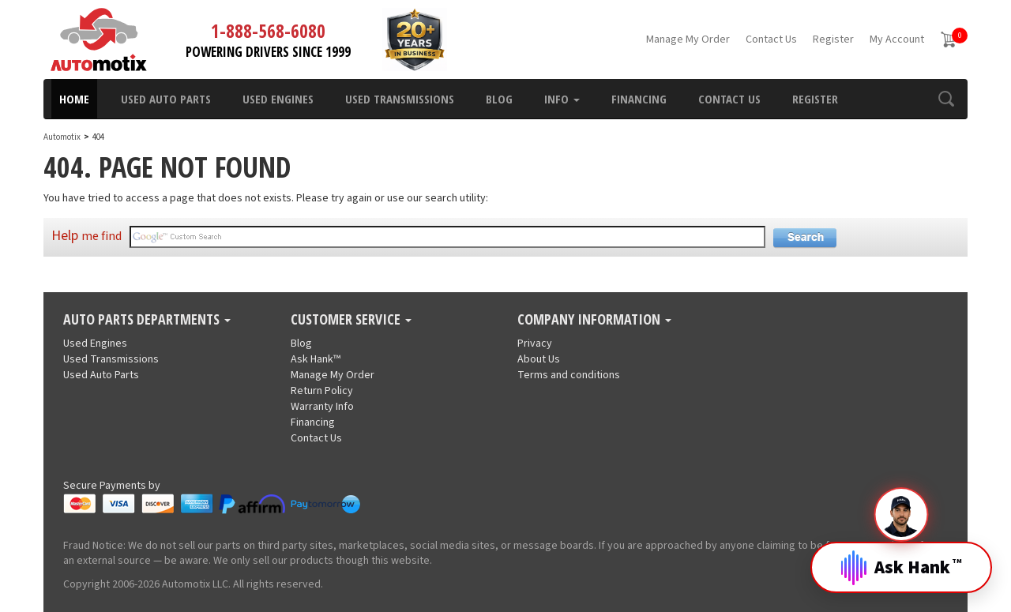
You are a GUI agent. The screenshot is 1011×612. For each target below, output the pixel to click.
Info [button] (562, 99)
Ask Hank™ (315, 359)
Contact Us (771, 39)
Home (74, 99)
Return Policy (322, 391)
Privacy (534, 343)
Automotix (62, 137)
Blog (499, 99)
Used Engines (278, 99)
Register (833, 39)
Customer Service (351, 320)
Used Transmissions (399, 99)
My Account (897, 39)
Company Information (594, 320)
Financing (639, 99)
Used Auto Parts (166, 99)
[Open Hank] (901, 555)
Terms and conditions (568, 375)
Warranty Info (322, 407)
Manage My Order (688, 39)
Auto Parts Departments (147, 320)
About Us (538, 359)
